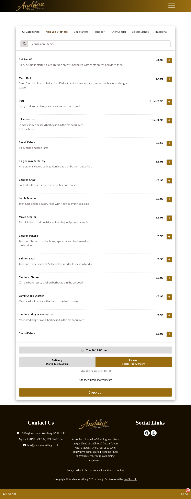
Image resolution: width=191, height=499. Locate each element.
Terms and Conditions (101, 470)
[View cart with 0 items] (95, 494)
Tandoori (100, 32)
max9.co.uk (130, 479)
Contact (120, 470)
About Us (81, 470)
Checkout (95, 392)
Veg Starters (81, 32)
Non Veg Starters (57, 32)
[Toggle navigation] (171, 6)
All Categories (30, 32)
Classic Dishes (140, 32)
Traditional (161, 32)
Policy (70, 470)
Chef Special (118, 32)
